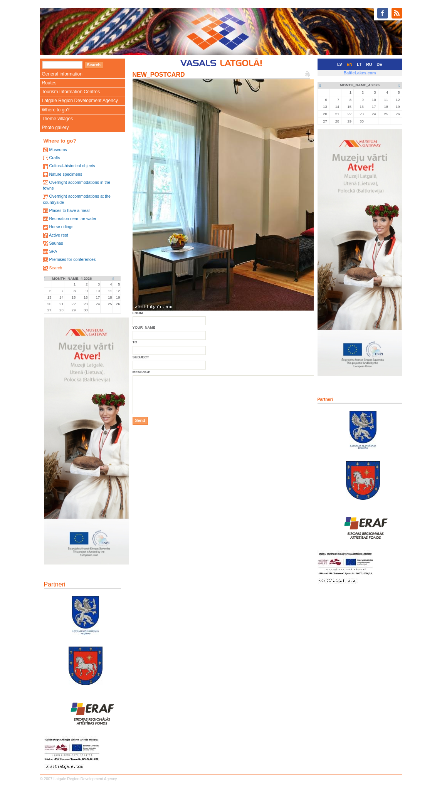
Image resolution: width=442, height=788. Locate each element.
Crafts (54, 157)
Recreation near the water (72, 218)
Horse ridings (61, 226)
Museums (58, 149)
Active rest (58, 235)
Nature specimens (65, 174)
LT (359, 64)
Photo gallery (55, 127)
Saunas (56, 243)
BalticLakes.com (359, 73)
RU (369, 64)
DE (379, 64)
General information (62, 74)
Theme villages (57, 118)
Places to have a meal (69, 210)
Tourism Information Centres (71, 91)
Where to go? (56, 110)
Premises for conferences (72, 259)
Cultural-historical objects (72, 165)
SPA (53, 251)
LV (339, 64)
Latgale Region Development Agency (80, 100)
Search (55, 267)
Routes (49, 83)
